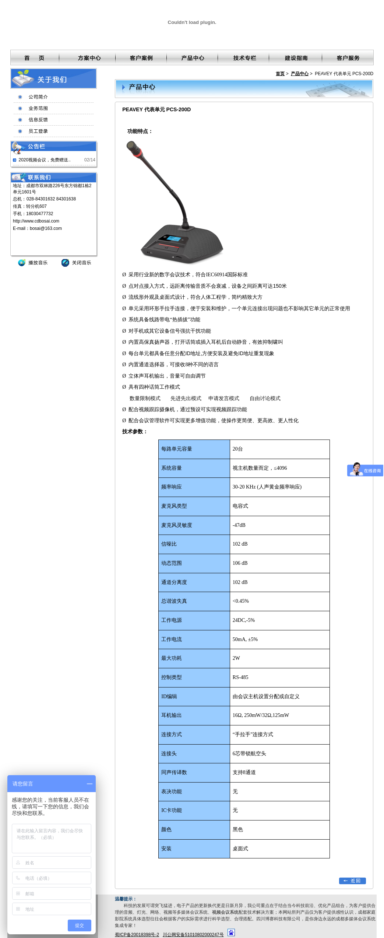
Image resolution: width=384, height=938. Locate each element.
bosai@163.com (46, 228)
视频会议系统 (225, 912)
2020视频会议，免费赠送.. (44, 159)
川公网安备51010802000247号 (193, 934)
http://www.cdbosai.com (36, 221)
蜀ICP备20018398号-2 (137, 934)
